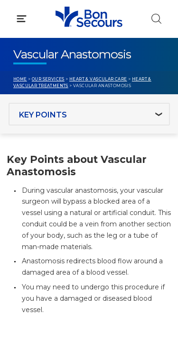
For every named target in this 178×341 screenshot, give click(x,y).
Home (20, 79)
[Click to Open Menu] (21, 18)
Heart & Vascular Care (98, 79)
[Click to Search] (156, 18)
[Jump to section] (89, 114)
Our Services (48, 79)
